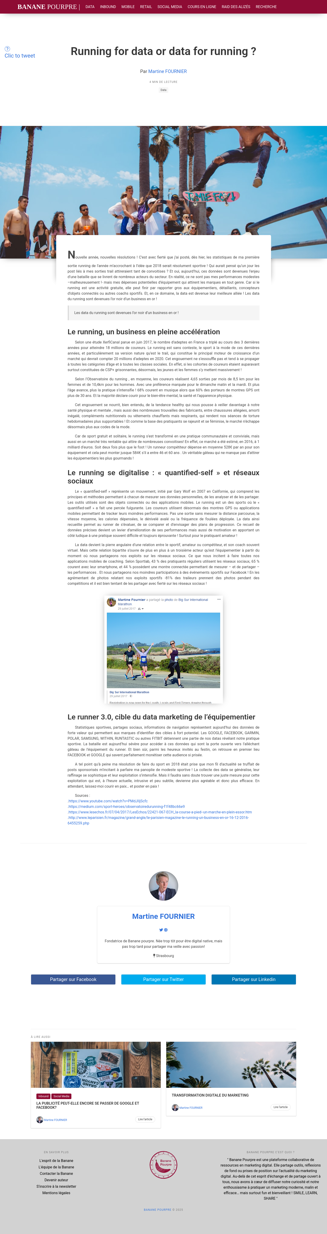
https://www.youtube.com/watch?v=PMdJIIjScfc (108, 801)
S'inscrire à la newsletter (56, 1186)
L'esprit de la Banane (56, 1160)
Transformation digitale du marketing (210, 1095)
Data (89, 7)
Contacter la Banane (56, 1173)
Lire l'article (145, 1119)
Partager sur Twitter (163, 979)
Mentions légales (56, 1193)
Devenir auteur (56, 1180)
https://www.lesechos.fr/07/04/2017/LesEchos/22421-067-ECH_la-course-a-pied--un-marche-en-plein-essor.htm (160, 812)
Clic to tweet (20, 52)
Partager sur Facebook (73, 979)
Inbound (108, 7)
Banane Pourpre (158, 1209)
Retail (146, 7)
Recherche (266, 7)
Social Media (170, 7)
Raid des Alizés (236, 7)
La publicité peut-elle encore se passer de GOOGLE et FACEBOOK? (87, 1105)
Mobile (128, 7)
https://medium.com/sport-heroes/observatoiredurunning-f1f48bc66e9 (127, 806)
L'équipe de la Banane (56, 1167)
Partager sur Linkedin (253, 979)
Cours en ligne (202, 7)
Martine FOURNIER (167, 71)
